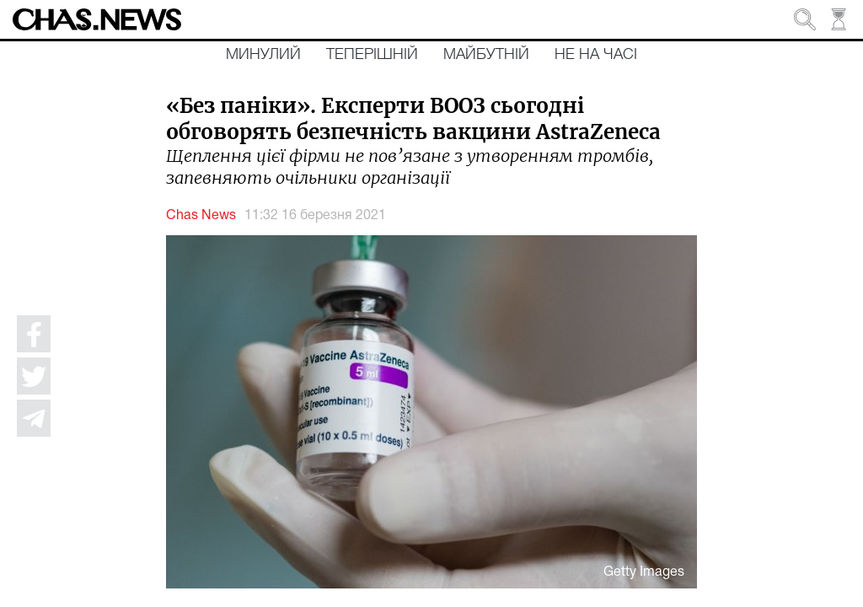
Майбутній (486, 55)
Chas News (201, 216)
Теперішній (372, 55)
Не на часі (596, 55)
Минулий (263, 55)
